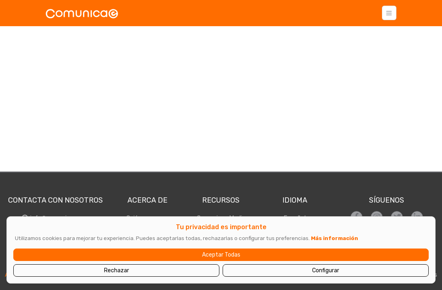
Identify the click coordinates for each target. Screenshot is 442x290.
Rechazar (116, 270)
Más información (334, 238)
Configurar (325, 270)
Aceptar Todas (221, 254)
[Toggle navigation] (389, 13)
